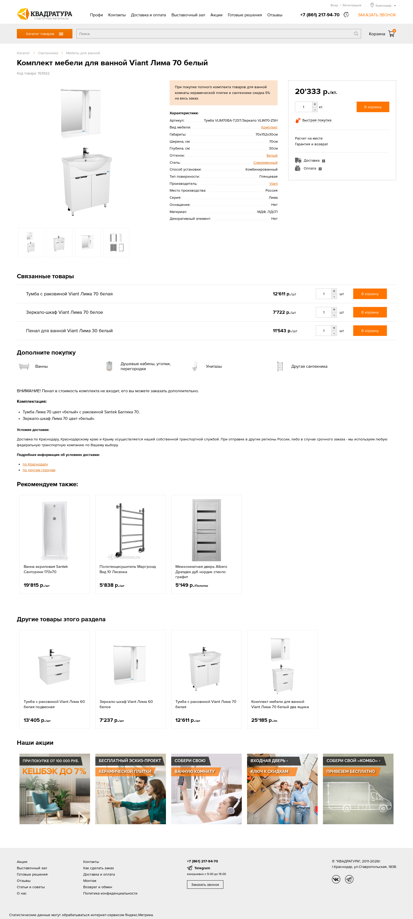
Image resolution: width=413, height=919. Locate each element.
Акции (216, 14)
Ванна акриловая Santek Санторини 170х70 (46, 569)
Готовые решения (245, 14)
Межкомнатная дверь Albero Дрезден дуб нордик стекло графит (201, 571)
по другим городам (39, 470)
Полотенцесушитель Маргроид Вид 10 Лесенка (128, 569)
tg (349, 879)
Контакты (117, 14)
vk (336, 879)
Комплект (269, 127)
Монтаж (89, 880)
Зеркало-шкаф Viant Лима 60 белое (126, 704)
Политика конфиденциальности (110, 893)
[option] (88, 151)
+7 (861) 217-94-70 (320, 14)
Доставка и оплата (148, 14)
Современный (265, 162)
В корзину (373, 107)
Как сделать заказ (98, 868)
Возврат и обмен (97, 887)
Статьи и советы (31, 887)
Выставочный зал (188, 14)
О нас (22, 893)
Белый (272, 155)
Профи (96, 14)
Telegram (202, 868)
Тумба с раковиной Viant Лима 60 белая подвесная (54, 704)
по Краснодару (35, 464)
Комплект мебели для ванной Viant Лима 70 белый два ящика (280, 704)
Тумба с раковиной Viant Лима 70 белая (205, 704)
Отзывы (274, 14)
